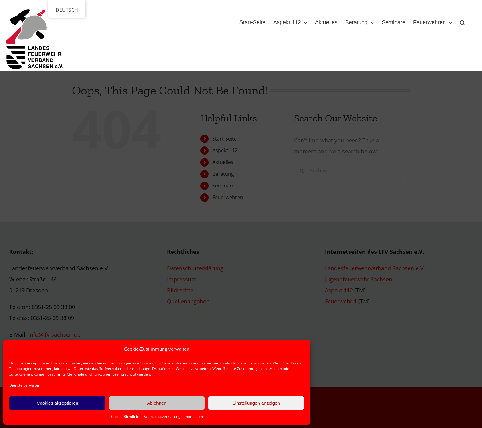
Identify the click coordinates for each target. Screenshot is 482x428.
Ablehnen (156, 403)
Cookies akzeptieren (57, 403)
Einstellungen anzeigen (256, 403)
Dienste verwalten (24, 385)
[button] (462, 21)
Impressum (193, 416)
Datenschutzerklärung (161, 416)
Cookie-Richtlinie (125, 416)
